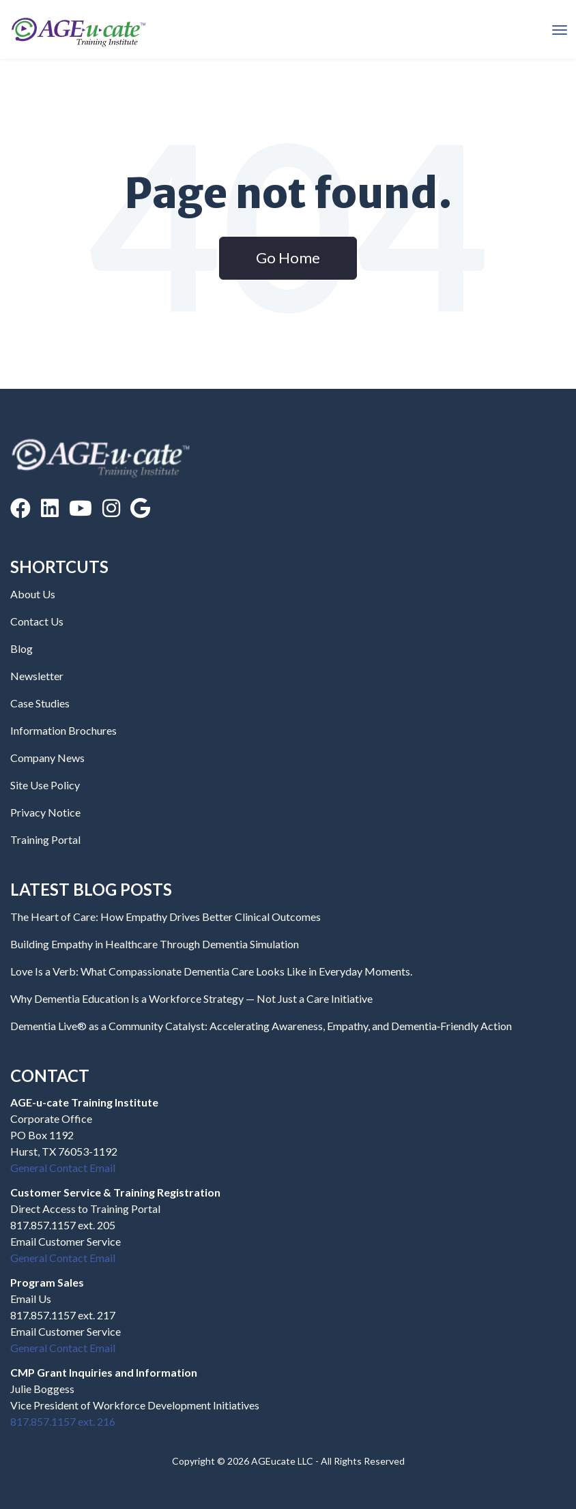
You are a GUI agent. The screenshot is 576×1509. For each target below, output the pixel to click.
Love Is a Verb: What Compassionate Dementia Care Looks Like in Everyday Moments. (211, 971)
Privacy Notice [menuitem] (45, 812)
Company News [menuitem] (47, 757)
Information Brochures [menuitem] (63, 730)
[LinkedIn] (50, 507)
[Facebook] (20, 507)
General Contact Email (62, 1167)
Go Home (288, 257)
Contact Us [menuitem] (36, 621)
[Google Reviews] (140, 507)
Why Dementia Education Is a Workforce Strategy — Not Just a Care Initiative (191, 998)
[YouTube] (80, 507)
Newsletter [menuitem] (36, 675)
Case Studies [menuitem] (40, 703)
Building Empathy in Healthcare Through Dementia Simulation (154, 943)
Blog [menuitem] (21, 648)
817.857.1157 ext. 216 (62, 1421)
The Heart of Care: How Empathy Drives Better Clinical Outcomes (165, 916)
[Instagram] (111, 507)
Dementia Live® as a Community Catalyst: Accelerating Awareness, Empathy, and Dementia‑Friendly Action (261, 1025)
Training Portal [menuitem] (45, 839)
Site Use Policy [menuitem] (45, 784)
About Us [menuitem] (32, 593)
